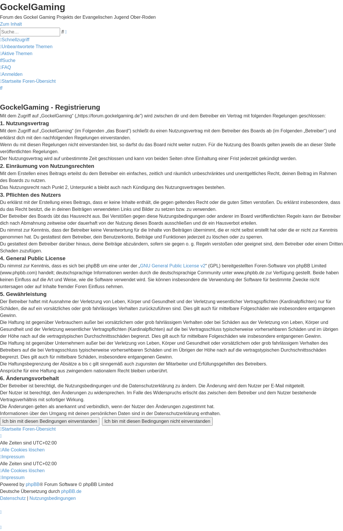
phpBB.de (71, 491)
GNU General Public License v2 (172, 265)
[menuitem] (26, 46)
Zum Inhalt (11, 24)
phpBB (33, 484)
